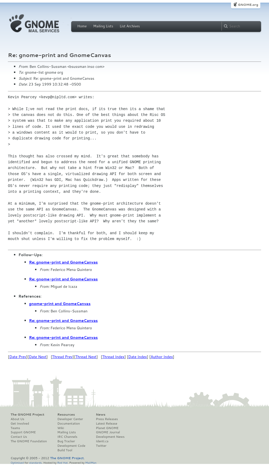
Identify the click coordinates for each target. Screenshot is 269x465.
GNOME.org (248, 4)
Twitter (101, 446)
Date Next (37, 356)
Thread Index (113, 356)
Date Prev (17, 356)
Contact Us (19, 437)
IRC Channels (67, 437)
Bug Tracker (66, 441)
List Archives (130, 26)
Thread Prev (62, 356)
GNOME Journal (108, 432)
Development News (110, 437)
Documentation (68, 423)
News (100, 414)
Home (82, 26)
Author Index (162, 356)
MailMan (90, 462)
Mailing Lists (103, 26)
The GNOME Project (27, 414)
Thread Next (86, 356)
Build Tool (64, 450)
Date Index (137, 356)
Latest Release (106, 423)
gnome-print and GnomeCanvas (59, 303)
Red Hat (62, 462)
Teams (15, 428)
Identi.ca (102, 441)
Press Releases (107, 419)
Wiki (60, 428)
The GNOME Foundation (29, 441)
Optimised (17, 462)
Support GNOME (23, 432)
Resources (66, 414)
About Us (17, 419)
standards (35, 462)
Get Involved (20, 423)
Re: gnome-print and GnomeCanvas (63, 262)
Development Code (71, 446)
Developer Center (70, 419)
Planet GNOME (107, 428)
